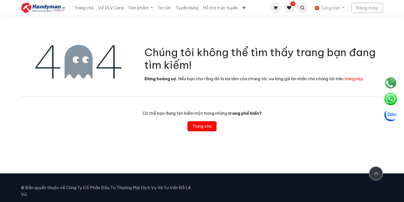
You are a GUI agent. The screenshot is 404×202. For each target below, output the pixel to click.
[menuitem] (84, 8)
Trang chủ (202, 126)
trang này (353, 78)
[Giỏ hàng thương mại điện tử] (275, 7)
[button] (302, 7)
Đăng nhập (367, 7)
